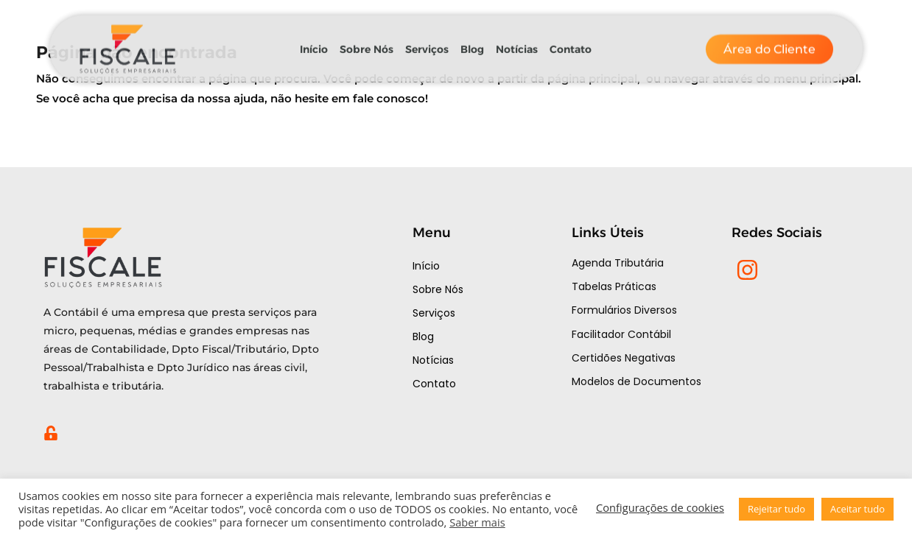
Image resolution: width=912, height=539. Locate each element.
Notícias (517, 42)
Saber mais (477, 522)
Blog (472, 42)
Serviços (427, 42)
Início (314, 42)
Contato (571, 42)
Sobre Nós (366, 42)
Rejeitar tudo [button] (776, 508)
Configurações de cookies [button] (660, 507)
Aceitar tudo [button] (857, 508)
